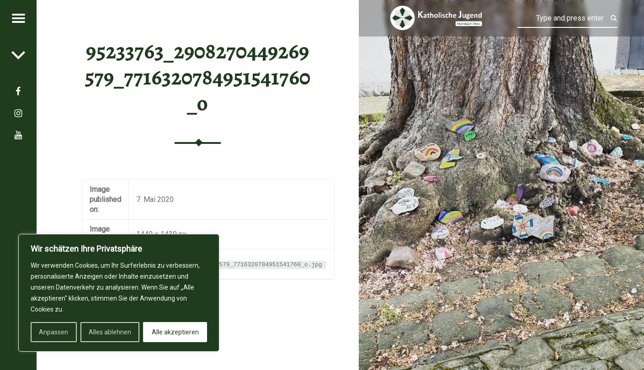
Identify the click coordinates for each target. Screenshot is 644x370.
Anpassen (53, 332)
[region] (118, 293)
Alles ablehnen (110, 332)
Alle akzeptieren (175, 332)
